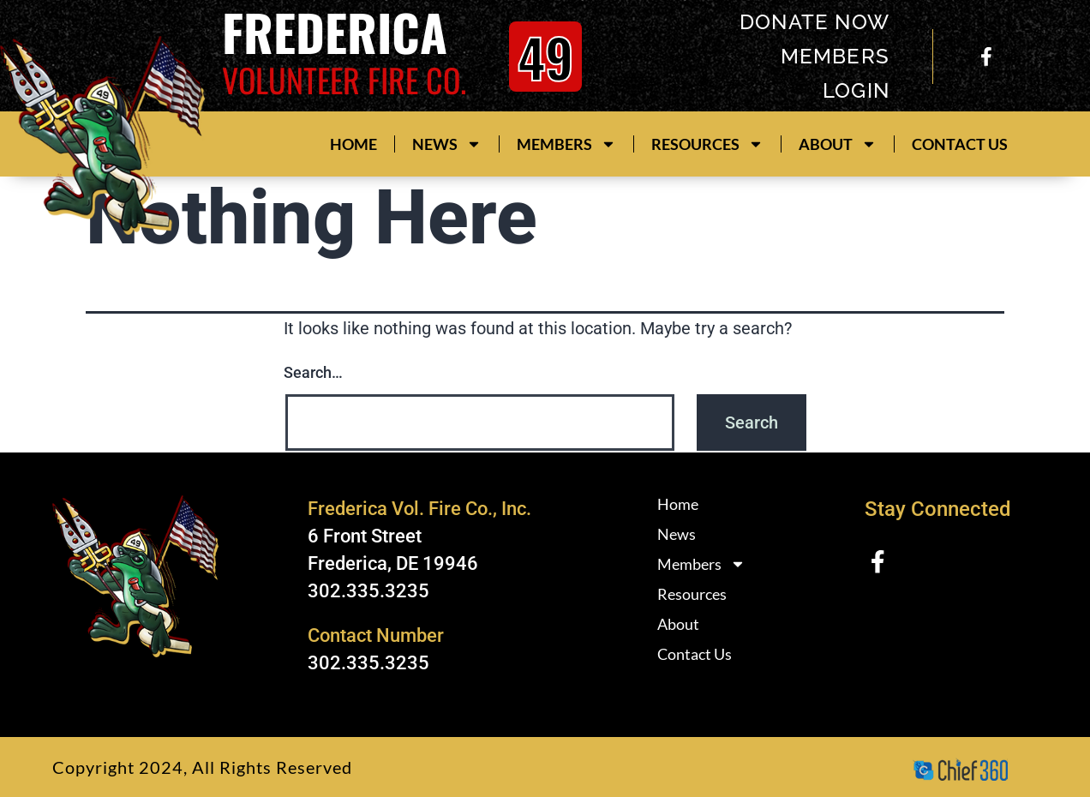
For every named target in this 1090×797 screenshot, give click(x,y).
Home (353, 144)
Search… (313, 372)
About (838, 144)
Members (566, 144)
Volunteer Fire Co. (344, 80)
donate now (814, 21)
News (447, 144)
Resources (707, 144)
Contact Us (960, 144)
